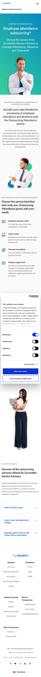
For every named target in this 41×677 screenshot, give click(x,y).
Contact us (11, 632)
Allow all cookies (20, 371)
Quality (11, 602)
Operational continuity (11, 611)
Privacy (29, 567)
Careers (11, 586)
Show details (29, 364)
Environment (30, 609)
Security (11, 607)
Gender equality (30, 604)
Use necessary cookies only (20, 379)
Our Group (11, 567)
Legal (30, 572)
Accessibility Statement (30, 614)
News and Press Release (11, 581)
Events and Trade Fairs (11, 572)
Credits (30, 576)
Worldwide (20, 672)
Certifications (11, 616)
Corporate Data (11, 636)
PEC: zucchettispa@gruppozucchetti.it (20, 649)
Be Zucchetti (11, 576)
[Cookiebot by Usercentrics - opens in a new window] (29, 296)
